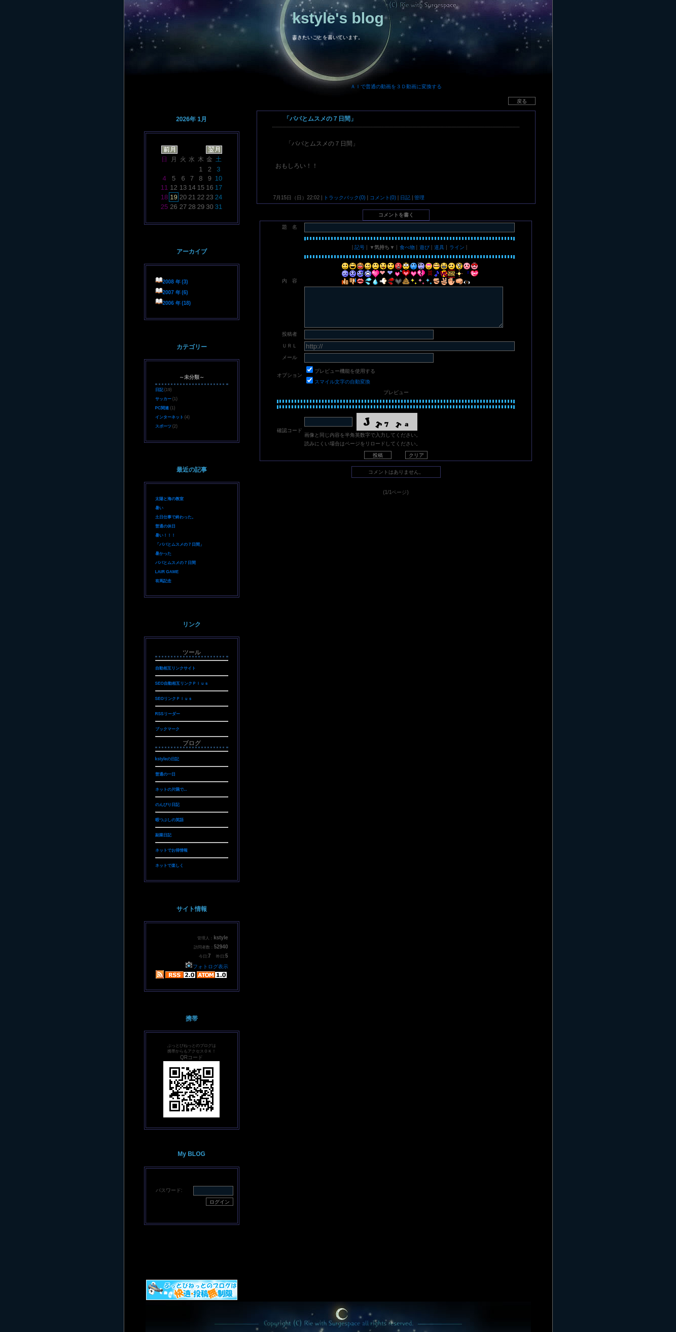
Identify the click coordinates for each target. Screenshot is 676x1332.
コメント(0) (382, 197)
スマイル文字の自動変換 (342, 381)
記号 (359, 247)
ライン (457, 247)
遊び (424, 247)
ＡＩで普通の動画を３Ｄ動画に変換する (396, 86)
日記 (405, 197)
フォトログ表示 (206, 966)
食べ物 (407, 247)
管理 (419, 197)
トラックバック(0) (345, 197)
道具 (439, 247)
